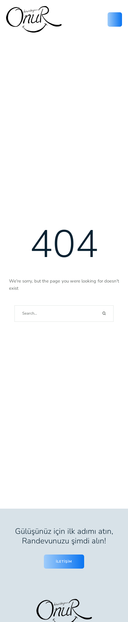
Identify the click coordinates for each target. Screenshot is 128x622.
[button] (111, 594)
